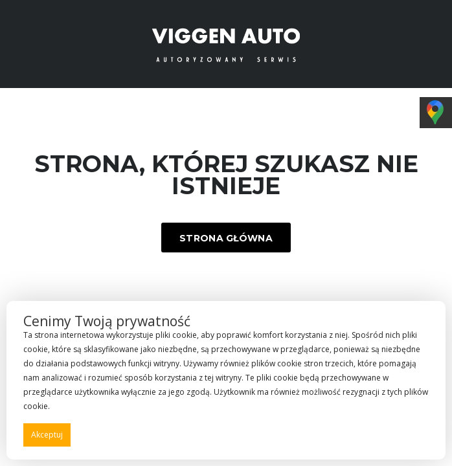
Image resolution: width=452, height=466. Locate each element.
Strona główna (226, 238)
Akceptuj (47, 434)
